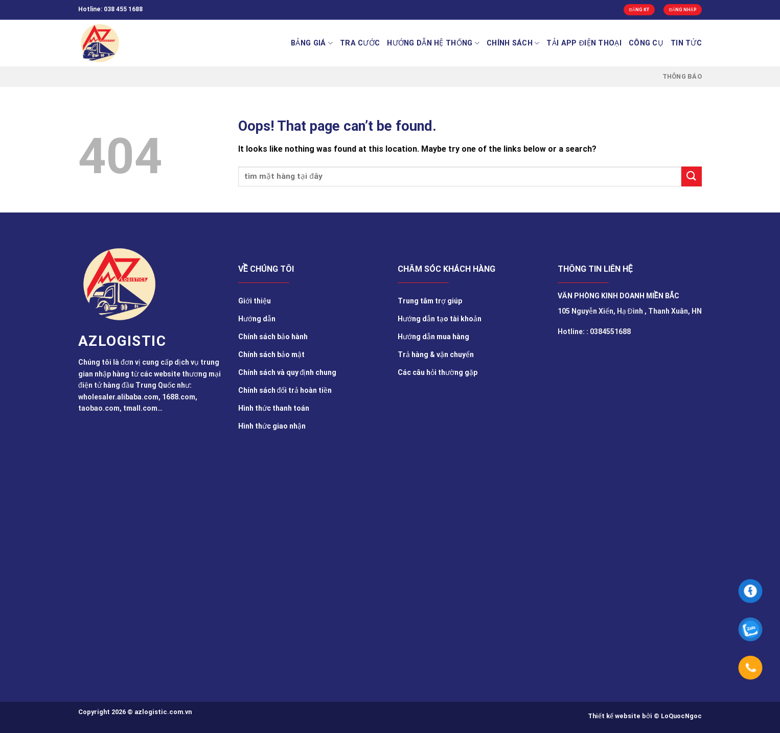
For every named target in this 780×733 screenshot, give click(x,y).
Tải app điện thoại (584, 43)
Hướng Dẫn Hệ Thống (433, 43)
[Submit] (691, 176)
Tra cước (360, 43)
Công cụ (646, 43)
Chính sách (513, 43)
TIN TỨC (686, 43)
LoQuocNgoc (681, 716)
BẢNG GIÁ (312, 43)
